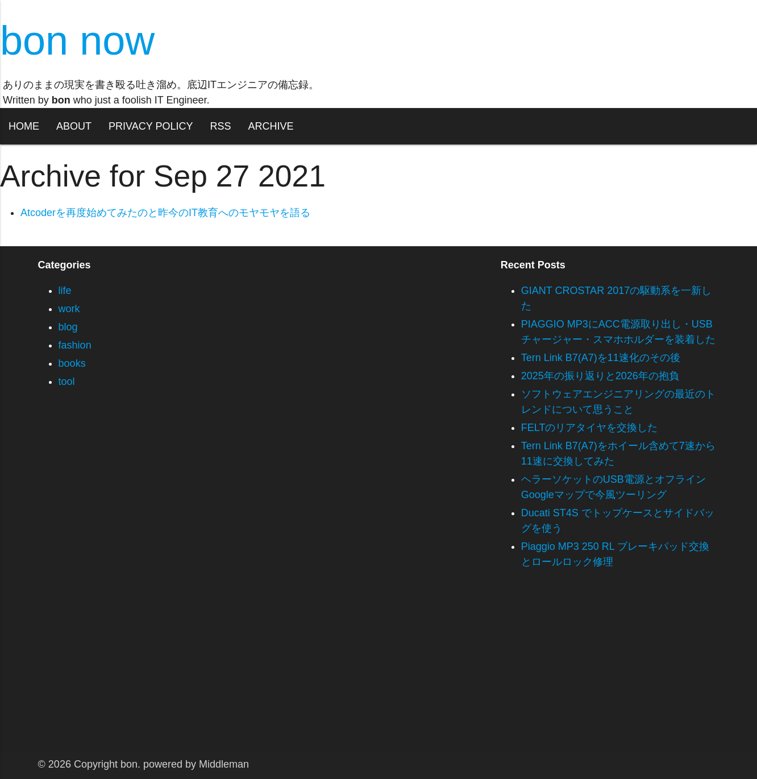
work (69, 308)
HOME (24, 126)
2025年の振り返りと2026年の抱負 (600, 376)
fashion (75, 345)
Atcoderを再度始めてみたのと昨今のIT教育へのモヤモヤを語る (165, 212)
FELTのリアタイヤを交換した (589, 427)
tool (67, 381)
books (72, 363)
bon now (77, 40)
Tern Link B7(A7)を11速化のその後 (600, 357)
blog (68, 327)
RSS (220, 126)
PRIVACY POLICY (151, 126)
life (65, 290)
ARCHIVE (270, 126)
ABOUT (73, 126)
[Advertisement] (341, 671)
